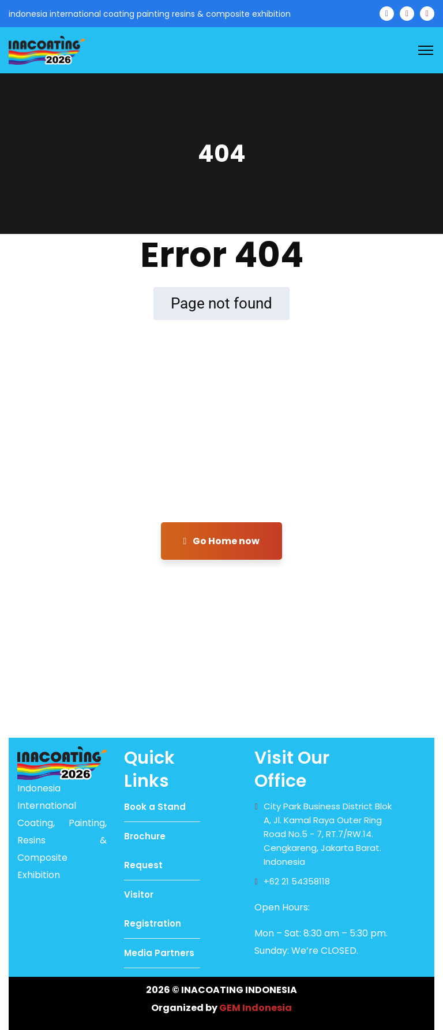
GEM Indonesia (255, 1007)
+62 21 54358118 (297, 881)
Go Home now (221, 541)
